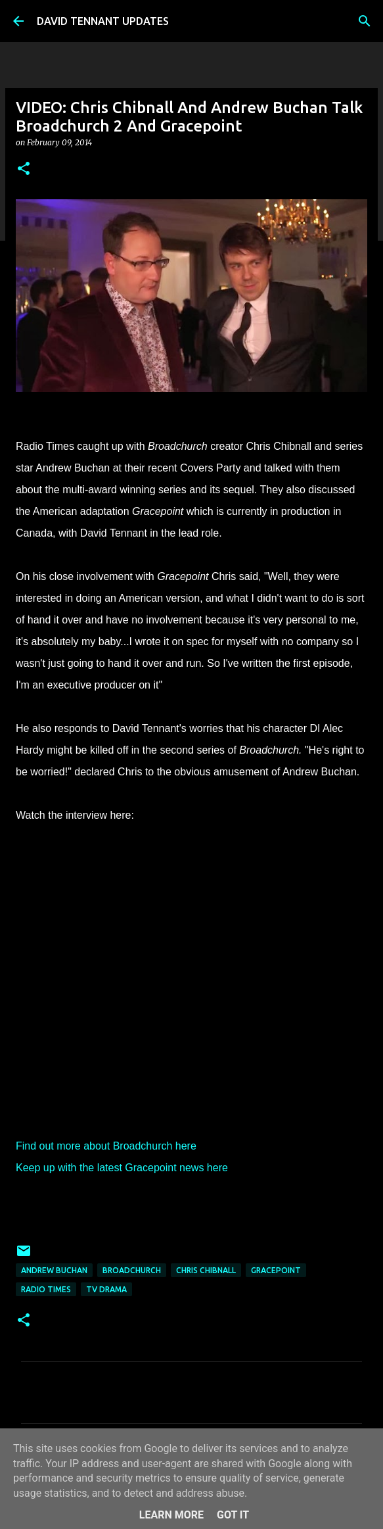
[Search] (364, 21)
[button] (24, 169)
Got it (233, 1515)
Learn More (171, 1515)
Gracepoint (276, 1270)
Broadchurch (131, 1270)
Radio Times (46, 1289)
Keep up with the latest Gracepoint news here (122, 1167)
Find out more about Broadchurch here (106, 1146)
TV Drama (106, 1289)
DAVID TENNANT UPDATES (103, 21)
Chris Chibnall (206, 1270)
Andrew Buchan (54, 1270)
